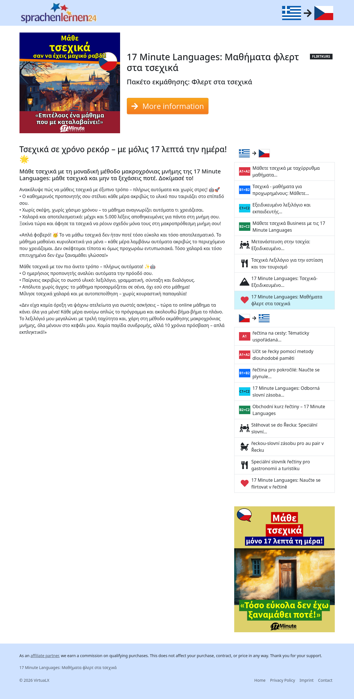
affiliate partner (45, 655)
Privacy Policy (282, 680)
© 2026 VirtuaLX (34, 680)
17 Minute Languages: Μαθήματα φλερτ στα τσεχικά (68, 667)
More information (167, 106)
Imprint (306, 680)
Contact (325, 680)
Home (260, 680)
